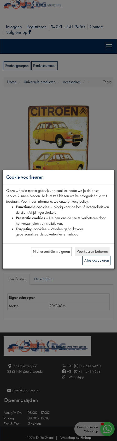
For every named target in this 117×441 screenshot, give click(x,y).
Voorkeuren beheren (92, 251)
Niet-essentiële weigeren (51, 251)
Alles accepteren (96, 260)
